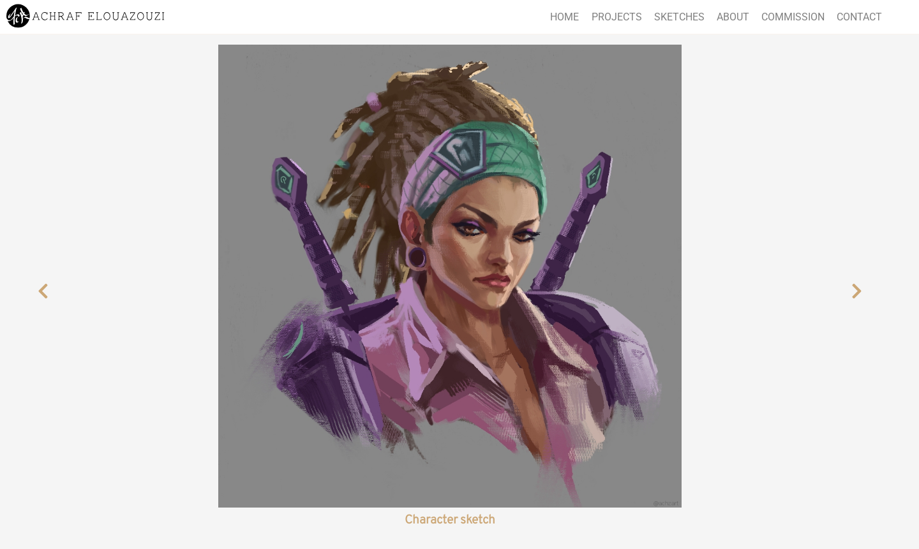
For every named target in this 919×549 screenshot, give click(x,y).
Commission (793, 17)
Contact (859, 17)
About (733, 17)
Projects (617, 17)
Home (564, 17)
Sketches (679, 17)
